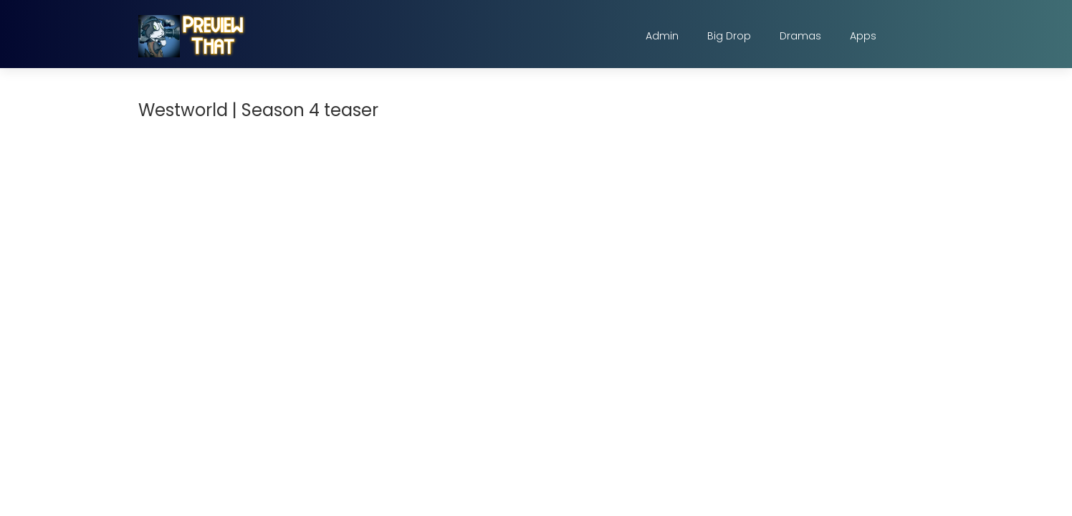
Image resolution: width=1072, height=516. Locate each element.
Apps (863, 36)
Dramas (800, 36)
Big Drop (729, 36)
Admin (662, 36)
